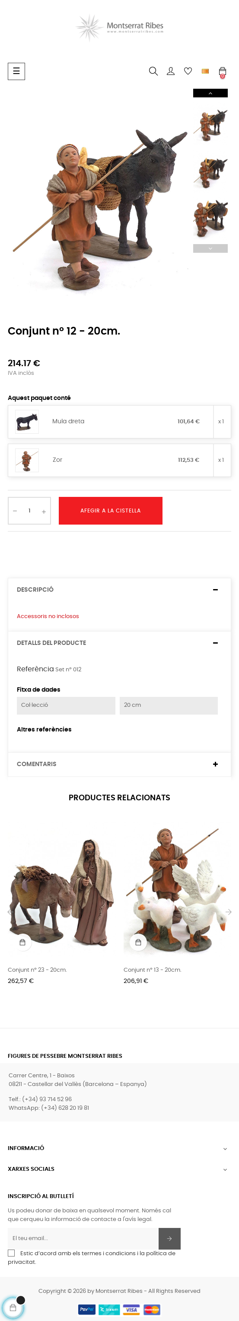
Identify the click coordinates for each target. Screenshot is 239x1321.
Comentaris (37, 764)
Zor (57, 460)
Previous (210, 248)
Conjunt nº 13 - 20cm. (153, 970)
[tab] (119, 590)
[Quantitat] (29, 511)
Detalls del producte (51, 643)
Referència (35, 669)
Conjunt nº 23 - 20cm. (37, 970)
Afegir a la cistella (110, 510)
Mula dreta (68, 422)
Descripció (35, 590)
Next (210, 93)
